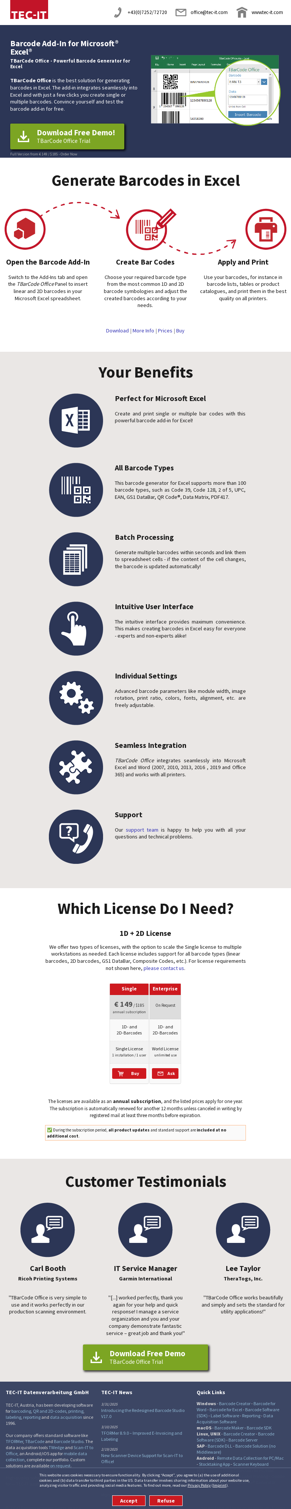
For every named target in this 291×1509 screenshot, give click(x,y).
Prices (165, 330)
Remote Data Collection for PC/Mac (250, 1450)
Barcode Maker (229, 1420)
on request (60, 1458)
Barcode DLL (220, 1438)
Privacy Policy (199, 1485)
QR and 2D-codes (49, 1403)
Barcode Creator (234, 1396)
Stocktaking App (214, 1456)
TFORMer (14, 1434)
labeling (13, 1409)
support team (142, 829)
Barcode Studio (68, 1434)
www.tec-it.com (267, 12)
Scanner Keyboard (251, 1456)
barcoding (21, 1403)
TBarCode (34, 1434)
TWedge (56, 1440)
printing (75, 1403)
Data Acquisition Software (235, 1411)
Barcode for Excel (226, 1402)
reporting (32, 1409)
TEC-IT (29, 9)
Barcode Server (243, 1432)
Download (117, 330)
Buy (180, 330)
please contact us (164, 968)
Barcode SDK (259, 1420)
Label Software (225, 1408)
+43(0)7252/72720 (147, 12)
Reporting (251, 1408)
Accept (129, 1500)
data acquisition (66, 1409)
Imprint (219, 1485)
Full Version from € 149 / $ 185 (34, 154)
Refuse (166, 1500)
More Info (143, 330)
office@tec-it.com (209, 12)
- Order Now (68, 154)
